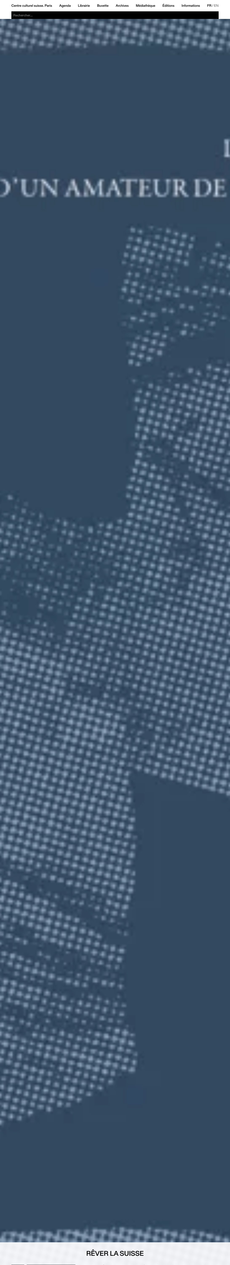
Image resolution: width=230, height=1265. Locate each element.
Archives (122, 6)
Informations (191, 6)
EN (216, 6)
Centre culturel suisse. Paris (31, 6)
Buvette (103, 6)
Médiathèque (145, 6)
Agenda (65, 6)
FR (209, 6)
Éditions (168, 6)
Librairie (84, 6)
